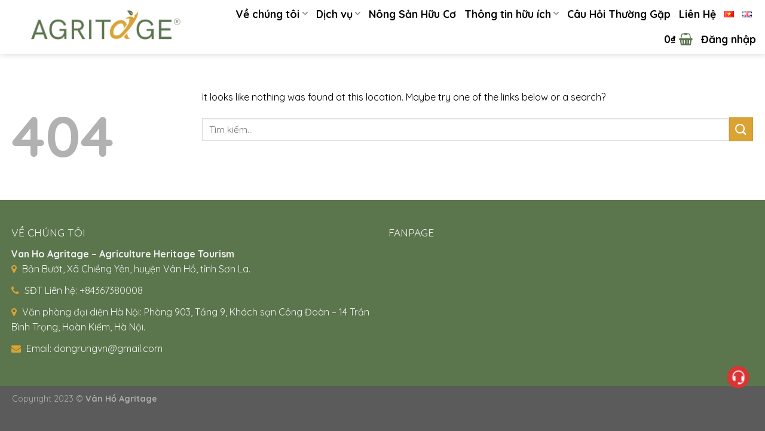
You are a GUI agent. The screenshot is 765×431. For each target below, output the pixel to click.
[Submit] (741, 129)
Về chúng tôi (271, 13)
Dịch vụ (338, 13)
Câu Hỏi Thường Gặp (619, 13)
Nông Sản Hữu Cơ (412, 13)
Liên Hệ (697, 13)
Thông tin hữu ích (511, 13)
